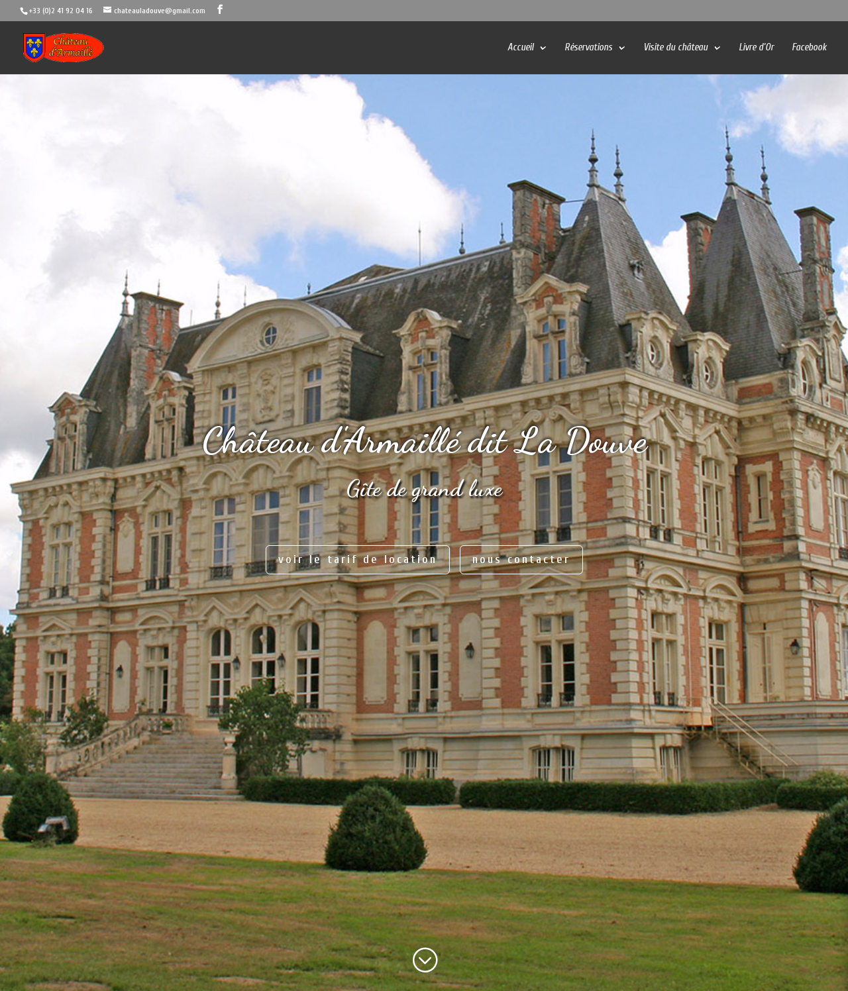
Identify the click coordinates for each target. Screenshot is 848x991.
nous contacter (521, 559)
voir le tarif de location (357, 559)
